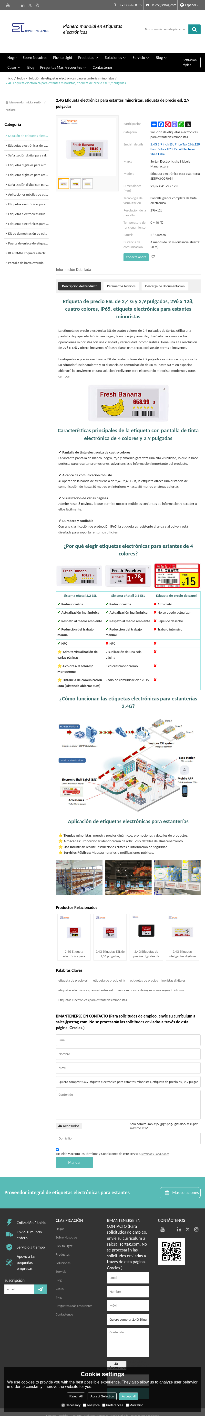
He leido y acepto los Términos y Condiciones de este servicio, (112, 1140)
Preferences (112, 1405)
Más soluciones (184, 1181)
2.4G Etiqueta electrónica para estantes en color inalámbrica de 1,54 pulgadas (74, 942)
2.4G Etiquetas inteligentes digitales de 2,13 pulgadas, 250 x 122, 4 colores (182, 942)
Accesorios (68, 1114)
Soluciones (113, 46)
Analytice (91, 1405)
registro (10, 98)
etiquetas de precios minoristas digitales (157, 968)
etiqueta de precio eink (109, 968)
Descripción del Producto (79, 274)
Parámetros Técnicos (121, 274)
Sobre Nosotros (35, 46)
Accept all (128, 1396)
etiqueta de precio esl (73, 968)
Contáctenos (103, 55)
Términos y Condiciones (155, 1142)
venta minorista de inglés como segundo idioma (151, 978)
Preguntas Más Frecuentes (61, 55)
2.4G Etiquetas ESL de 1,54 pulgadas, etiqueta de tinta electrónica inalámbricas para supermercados (110, 942)
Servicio (139, 46)
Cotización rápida (189, 50)
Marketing (135, 1405)
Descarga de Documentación (165, 274)
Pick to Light (62, 46)
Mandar (74, 1150)
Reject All (75, 1396)
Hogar (12, 46)
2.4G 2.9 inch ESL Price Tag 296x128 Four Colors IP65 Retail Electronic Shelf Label (175, 137)
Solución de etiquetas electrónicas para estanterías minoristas (71, 67)
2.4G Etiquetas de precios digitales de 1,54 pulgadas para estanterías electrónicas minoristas (146, 942)
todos (21, 67)
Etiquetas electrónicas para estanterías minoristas (92, 988)
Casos (12, 55)
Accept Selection (102, 1396)
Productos (86, 46)
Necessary (71, 1405)
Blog (159, 46)
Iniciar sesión (34, 91)
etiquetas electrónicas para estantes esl (85, 978)
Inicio (9, 67)
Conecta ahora (136, 245)
